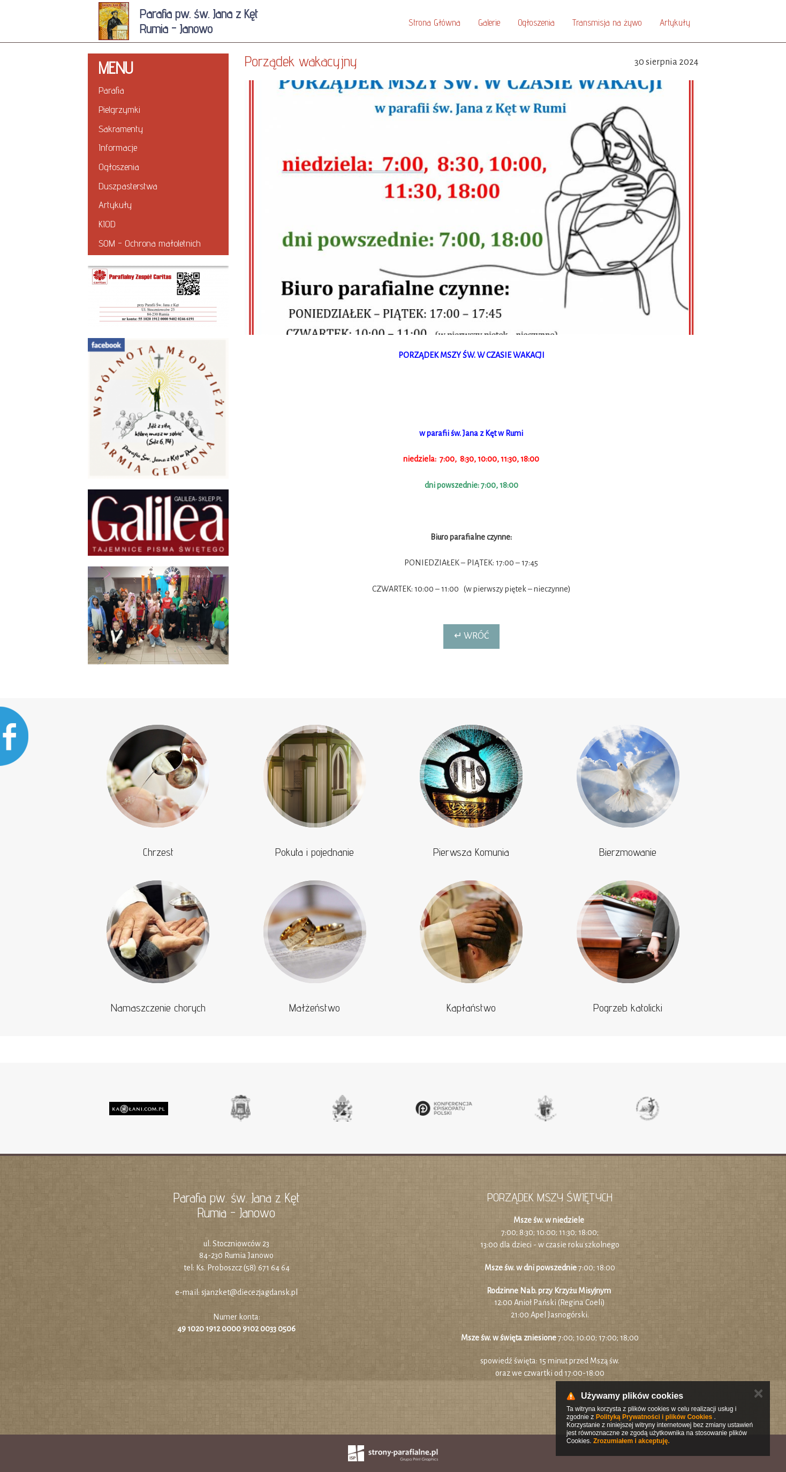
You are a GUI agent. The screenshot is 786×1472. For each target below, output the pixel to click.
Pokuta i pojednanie (314, 852)
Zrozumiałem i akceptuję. (631, 1441)
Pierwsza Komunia (471, 852)
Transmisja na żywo (607, 22)
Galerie (489, 22)
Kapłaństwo (471, 1007)
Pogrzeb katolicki (627, 1007)
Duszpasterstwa (128, 185)
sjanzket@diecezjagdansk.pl (249, 1292)
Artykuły (675, 22)
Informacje (118, 147)
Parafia (111, 90)
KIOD (107, 223)
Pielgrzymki (119, 109)
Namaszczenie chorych (158, 1007)
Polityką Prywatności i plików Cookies (654, 1417)
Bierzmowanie (627, 852)
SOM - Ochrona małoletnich (150, 243)
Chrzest (158, 852)
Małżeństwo (314, 1007)
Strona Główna (434, 22)
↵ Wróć (471, 636)
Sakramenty (121, 128)
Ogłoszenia (536, 22)
